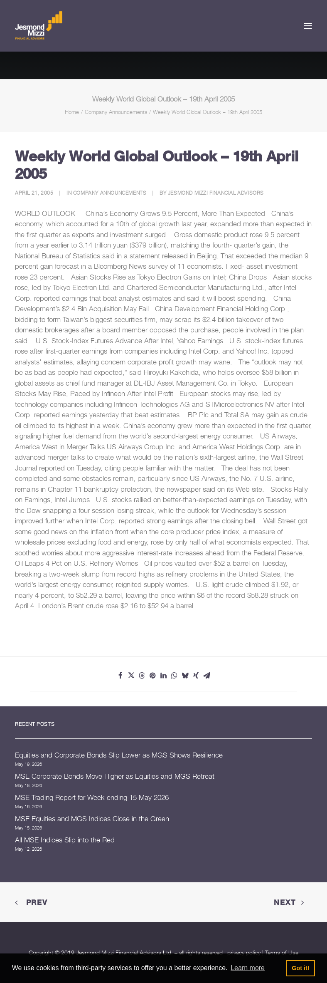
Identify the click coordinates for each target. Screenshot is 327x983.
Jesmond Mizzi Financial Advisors (216, 193)
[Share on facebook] (120, 676)
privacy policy (244, 952)
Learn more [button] (248, 967)
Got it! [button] (300, 968)
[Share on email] (207, 676)
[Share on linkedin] (164, 676)
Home (72, 112)
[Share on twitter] (131, 676)
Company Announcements (116, 112)
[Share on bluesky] (185, 676)
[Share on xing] (196, 676)
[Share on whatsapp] (174, 676)
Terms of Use (281, 952)
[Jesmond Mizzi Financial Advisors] (38, 25)
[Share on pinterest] (153, 676)
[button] (308, 26)
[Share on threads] (142, 676)
